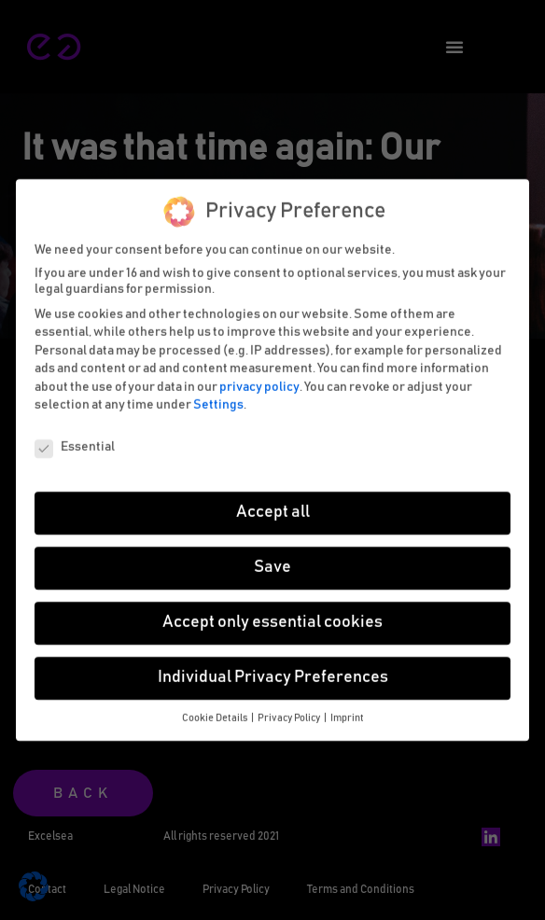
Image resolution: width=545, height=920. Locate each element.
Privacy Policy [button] (290, 709)
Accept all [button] (273, 503)
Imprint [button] (347, 709)
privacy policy (259, 377)
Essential (75, 438)
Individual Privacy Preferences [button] (273, 668)
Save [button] (272, 558)
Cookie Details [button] (215, 709)
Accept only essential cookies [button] (272, 613)
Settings (218, 396)
